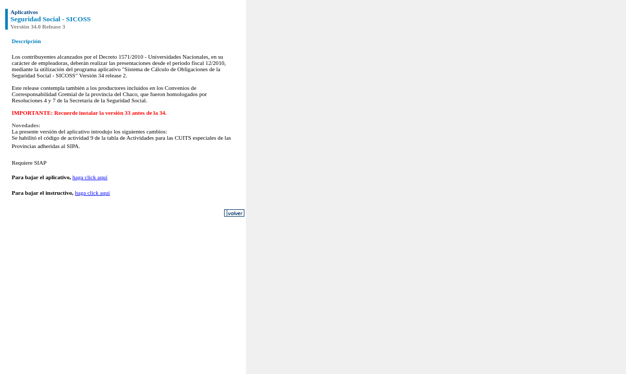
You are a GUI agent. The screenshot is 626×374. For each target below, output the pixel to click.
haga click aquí (89, 177)
